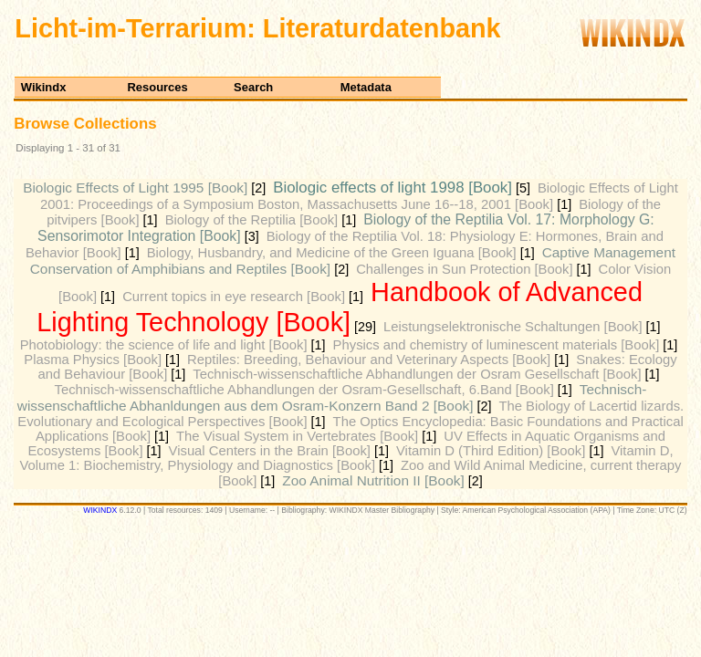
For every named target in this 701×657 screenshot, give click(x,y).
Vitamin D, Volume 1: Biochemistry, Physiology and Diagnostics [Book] (346, 458)
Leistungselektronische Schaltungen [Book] (513, 326)
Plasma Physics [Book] (93, 359)
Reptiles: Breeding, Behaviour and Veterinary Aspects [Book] (368, 359)
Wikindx (44, 87)
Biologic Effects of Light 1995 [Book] (135, 187)
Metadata (366, 87)
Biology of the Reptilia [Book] (252, 220)
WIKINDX (100, 510)
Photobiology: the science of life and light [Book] (164, 345)
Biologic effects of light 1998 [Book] (392, 187)
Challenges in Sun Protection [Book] (464, 269)
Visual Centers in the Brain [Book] (270, 450)
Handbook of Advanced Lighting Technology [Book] (340, 307)
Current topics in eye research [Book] (233, 296)
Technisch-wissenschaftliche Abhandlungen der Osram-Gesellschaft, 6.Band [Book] (304, 389)
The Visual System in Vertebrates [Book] (297, 436)
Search (253, 87)
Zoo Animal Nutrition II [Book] (373, 480)
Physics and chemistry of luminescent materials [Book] (496, 345)
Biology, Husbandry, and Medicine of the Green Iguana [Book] (332, 252)
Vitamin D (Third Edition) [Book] (490, 450)
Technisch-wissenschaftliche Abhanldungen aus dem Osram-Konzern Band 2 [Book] (332, 397)
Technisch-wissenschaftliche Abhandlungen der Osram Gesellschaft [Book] (417, 374)
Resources (157, 87)
